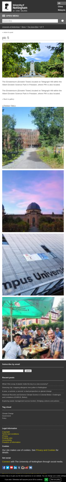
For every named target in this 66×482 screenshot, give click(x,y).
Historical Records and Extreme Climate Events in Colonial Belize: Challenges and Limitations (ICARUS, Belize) (31, 396)
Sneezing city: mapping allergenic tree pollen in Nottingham (24, 387)
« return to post (7, 32)
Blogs (24, 27)
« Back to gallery (8, 99)
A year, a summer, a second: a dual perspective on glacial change (27, 391)
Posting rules (7, 438)
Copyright (6, 432)
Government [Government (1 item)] (6, 416)
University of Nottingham (11, 27)
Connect (6, 461)
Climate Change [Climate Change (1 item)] (7, 413)
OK (46, 479)
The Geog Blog (32, 27)
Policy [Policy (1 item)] (4, 418)
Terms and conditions (10, 434)
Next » (13, 105)
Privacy (5, 436)
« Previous (6, 105)
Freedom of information (11, 442)
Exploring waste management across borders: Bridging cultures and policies (30, 401)
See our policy (55, 479)
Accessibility (7, 440)
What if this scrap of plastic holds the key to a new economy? (25, 384)
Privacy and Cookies (45, 450)
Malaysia (61, 10)
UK (59, 3)
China (60, 7)
